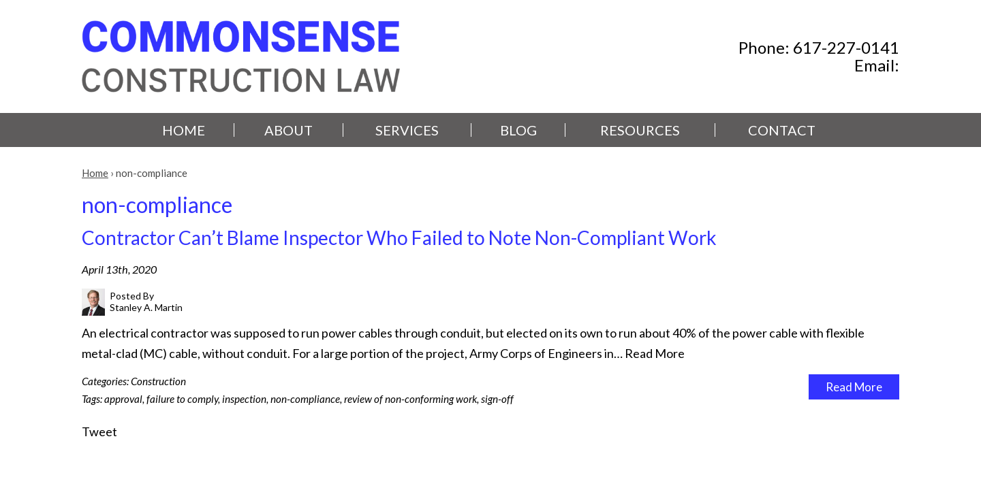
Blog (518, 130)
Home (183, 130)
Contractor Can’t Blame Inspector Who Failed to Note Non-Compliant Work (399, 237)
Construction (158, 381)
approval (123, 399)
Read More (655, 353)
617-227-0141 (846, 47)
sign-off (497, 399)
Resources (640, 130)
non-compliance (305, 399)
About (288, 130)
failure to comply (182, 399)
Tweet (99, 431)
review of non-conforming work (410, 399)
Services (407, 130)
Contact (781, 130)
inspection (244, 399)
